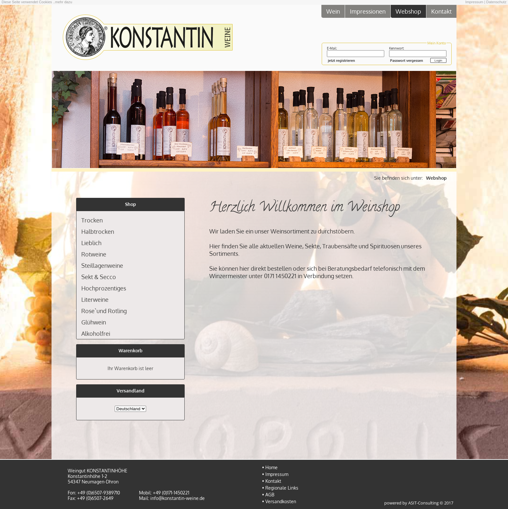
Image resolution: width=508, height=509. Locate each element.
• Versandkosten (279, 501)
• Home (270, 467)
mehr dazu (63, 2)
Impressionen (368, 11)
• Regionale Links (280, 488)
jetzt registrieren (341, 60)
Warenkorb (131, 350)
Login (438, 60)
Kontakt (441, 11)
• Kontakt (271, 481)
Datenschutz (496, 2)
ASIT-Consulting (423, 503)
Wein (333, 11)
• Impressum (275, 474)
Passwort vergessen (406, 60)
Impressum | (475, 2)
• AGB (268, 494)
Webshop (408, 11)
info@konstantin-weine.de (177, 498)
